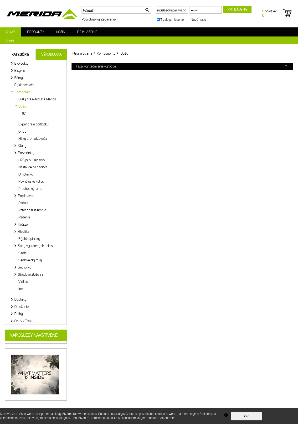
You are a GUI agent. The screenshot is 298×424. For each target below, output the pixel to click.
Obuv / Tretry (23, 321)
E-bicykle (21, 63)
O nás (10, 32)
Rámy (18, 78)
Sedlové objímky (30, 260)
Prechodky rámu (30, 188)
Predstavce (26, 196)
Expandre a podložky (33, 124)
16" (24, 113)
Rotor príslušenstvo (32, 210)
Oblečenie (21, 307)
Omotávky (25, 174)
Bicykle (19, 70)
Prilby (18, 314)
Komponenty (24, 92)
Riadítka (23, 231)
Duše (22, 106)
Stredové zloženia (30, 274)
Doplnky (20, 299)
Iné (20, 289)
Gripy (22, 131)
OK (246, 416)
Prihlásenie (87, 32)
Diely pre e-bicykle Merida (37, 99)
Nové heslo (198, 20)
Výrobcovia (51, 54)
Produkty (35, 32)
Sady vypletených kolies (35, 246)
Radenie (24, 217)
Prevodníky (26, 153)
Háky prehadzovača (32, 138)
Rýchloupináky (29, 239)
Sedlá (22, 253)
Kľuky (22, 146)
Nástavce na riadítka (32, 167)
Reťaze (23, 224)
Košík (60, 32)
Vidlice (23, 281)
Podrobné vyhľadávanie (99, 19)
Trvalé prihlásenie (172, 20)
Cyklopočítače (24, 85)
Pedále (23, 203)
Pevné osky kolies (31, 181)
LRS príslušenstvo (31, 160)
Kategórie (20, 54)
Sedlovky (24, 267)
